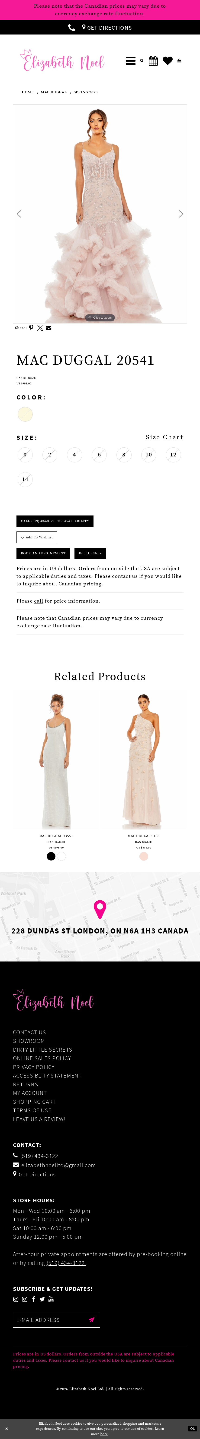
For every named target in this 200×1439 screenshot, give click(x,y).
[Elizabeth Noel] (62, 59)
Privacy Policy (34, 1067)
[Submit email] (92, 1320)
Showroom (29, 1040)
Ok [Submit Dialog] (192, 1429)
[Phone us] (72, 27)
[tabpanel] (100, 214)
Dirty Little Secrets (42, 1049)
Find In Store (90, 553)
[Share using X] (40, 328)
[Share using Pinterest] (31, 328)
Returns (25, 1084)
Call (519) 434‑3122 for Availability (55, 521)
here (104, 1434)
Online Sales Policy (42, 1058)
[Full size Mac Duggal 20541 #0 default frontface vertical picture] (100, 214)
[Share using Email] (49, 328)
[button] (130, 61)
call (38, 601)
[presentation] (56, 759)
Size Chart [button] (164, 437)
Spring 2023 (86, 92)
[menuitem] (72, 27)
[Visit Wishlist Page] (168, 61)
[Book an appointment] (153, 61)
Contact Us (29, 1032)
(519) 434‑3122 (66, 1262)
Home (28, 92)
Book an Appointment (43, 553)
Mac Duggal (54, 92)
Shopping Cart (34, 1101)
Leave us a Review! (39, 1119)
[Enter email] (56, 1320)
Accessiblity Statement (47, 1075)
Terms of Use (32, 1110)
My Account (30, 1093)
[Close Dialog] (7, 1429)
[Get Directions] (107, 27)
